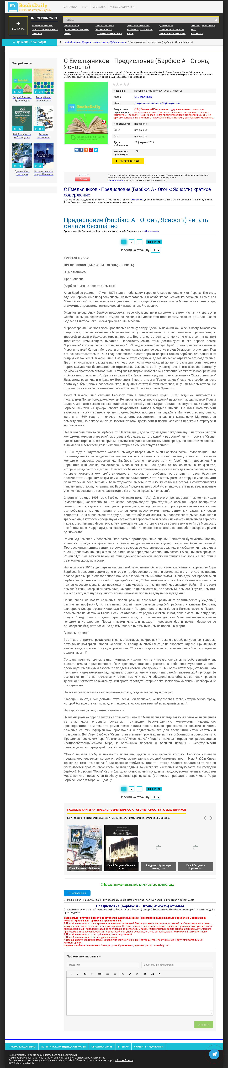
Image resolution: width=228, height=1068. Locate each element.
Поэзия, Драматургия (203, 25)
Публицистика (171, 103)
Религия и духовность (139, 29)
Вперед (154, 242)
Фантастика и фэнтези (45, 29)
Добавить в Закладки (29, 42)
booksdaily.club (31, 7)
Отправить (204, 1024)
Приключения (71, 25)
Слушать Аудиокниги (122, 7)
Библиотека (70, 7)
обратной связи (124, 1060)
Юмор (130, 33)
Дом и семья (166, 25)
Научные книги (104, 29)
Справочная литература (172, 33)
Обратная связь (102, 1046)
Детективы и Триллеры (76, 29)
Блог (85, 7)
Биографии (99, 7)
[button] (70, 974)
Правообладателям (22, 1046)
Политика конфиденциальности (63, 1046)
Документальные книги (109, 33)
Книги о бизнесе (105, 25)
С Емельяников (143, 97)
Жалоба (83, 179)
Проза (67, 33)
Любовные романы (42, 25)
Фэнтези (37, 33)
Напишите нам (115, 180)
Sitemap (123, 1046)
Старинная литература (171, 29)
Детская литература (138, 25)
